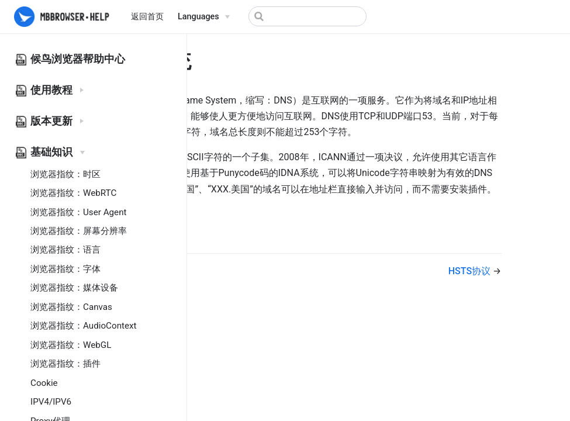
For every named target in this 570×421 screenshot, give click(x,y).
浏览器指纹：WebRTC (73, 193)
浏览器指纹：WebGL (70, 345)
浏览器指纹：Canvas (71, 307)
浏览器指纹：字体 (65, 269)
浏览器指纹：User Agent (78, 212)
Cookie (44, 383)
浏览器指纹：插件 (65, 363)
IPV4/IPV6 (50, 401)
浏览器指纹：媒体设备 (74, 287)
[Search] (307, 16)
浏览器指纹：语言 (65, 249)
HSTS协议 (470, 271)
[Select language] (204, 17)
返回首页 (147, 17)
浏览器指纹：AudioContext (83, 325)
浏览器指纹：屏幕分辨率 (78, 231)
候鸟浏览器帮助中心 (77, 59)
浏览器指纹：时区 (65, 174)
